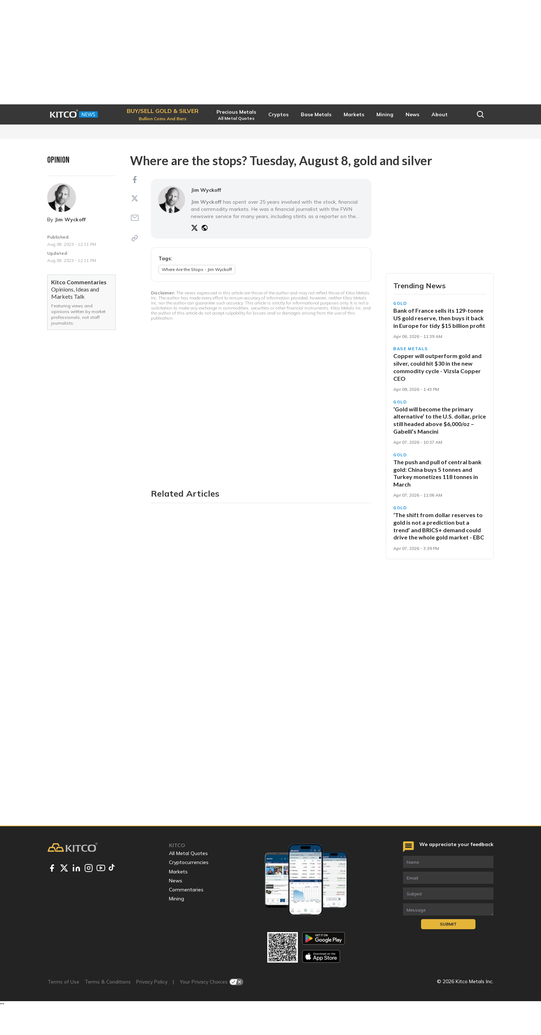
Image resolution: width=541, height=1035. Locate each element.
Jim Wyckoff (70, 219)
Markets (178, 897)
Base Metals (410, 373)
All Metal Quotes (188, 879)
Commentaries (186, 916)
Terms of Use (63, 1008)
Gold (400, 328)
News (175, 907)
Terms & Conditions (108, 1008)
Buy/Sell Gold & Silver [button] (440, 286)
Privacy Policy (151, 1008)
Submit (448, 950)
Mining (176, 925)
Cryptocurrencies (189, 888)
